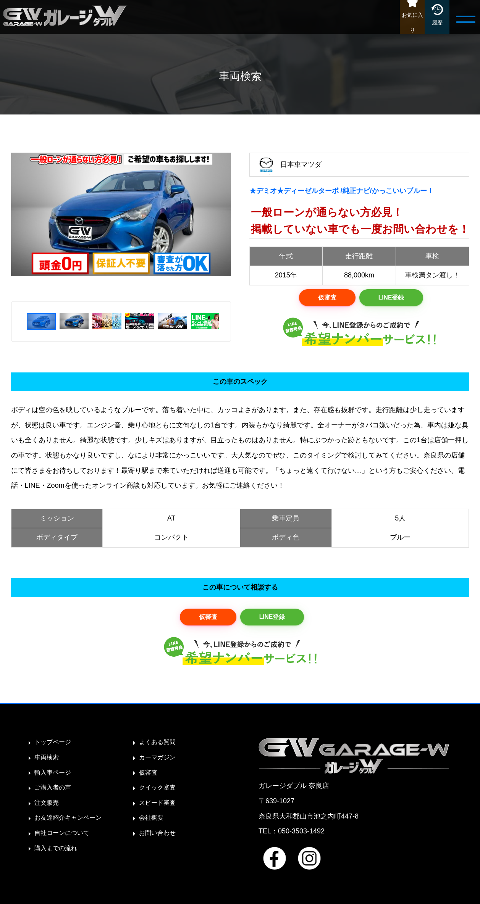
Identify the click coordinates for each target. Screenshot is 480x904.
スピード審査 (159, 806)
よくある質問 (159, 745)
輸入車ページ (55, 776)
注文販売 (48, 806)
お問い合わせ (159, 836)
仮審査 (325, 298)
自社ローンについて (65, 836)
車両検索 (48, 761)
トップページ (55, 745)
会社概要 (152, 821)
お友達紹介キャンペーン (72, 821)
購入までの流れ (58, 852)
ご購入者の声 (55, 791)
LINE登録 (392, 298)
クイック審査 (159, 791)
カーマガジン (159, 761)
